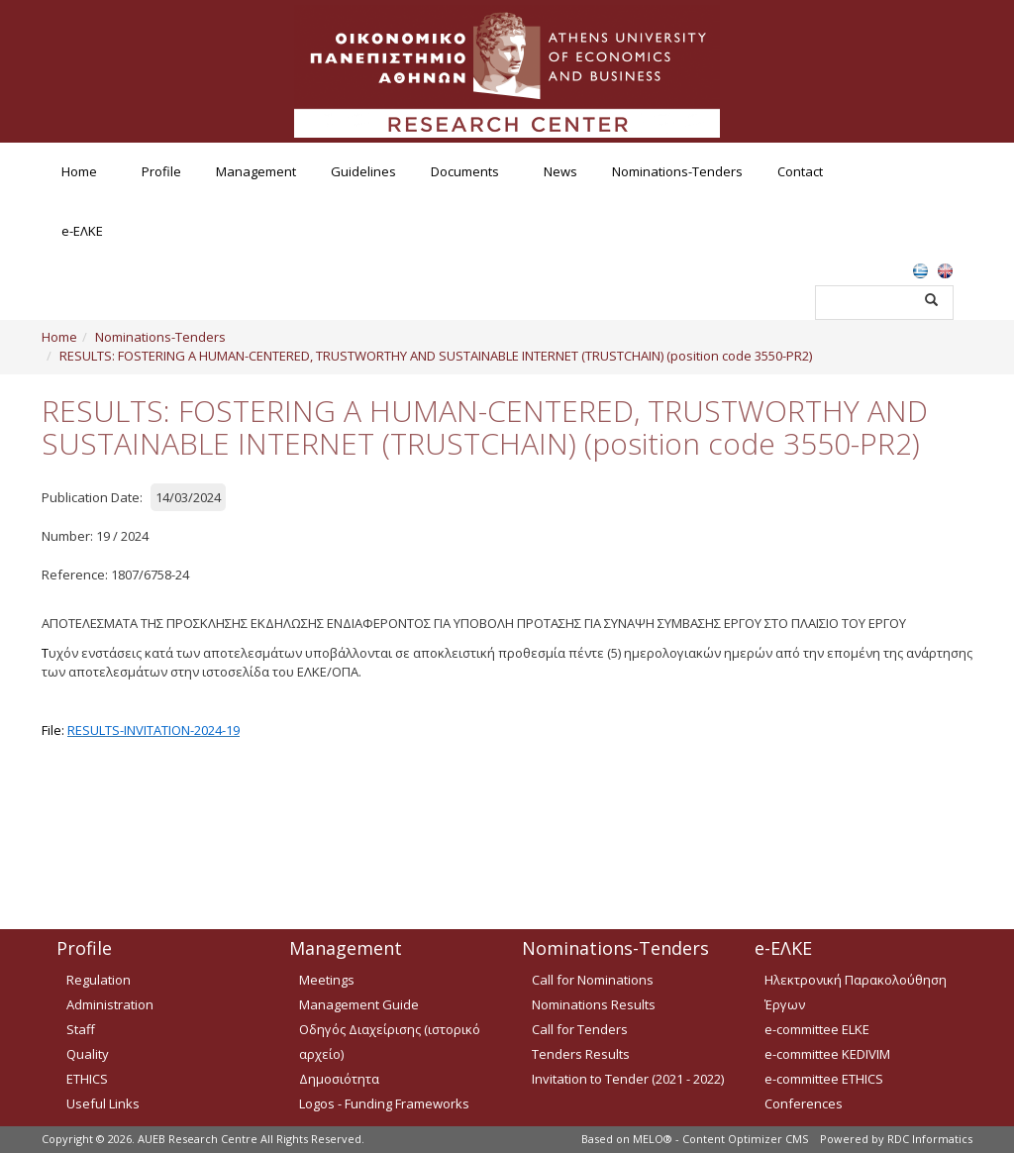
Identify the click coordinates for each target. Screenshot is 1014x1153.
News (560, 171)
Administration (109, 1004)
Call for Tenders (580, 1029)
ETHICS (87, 1079)
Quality (87, 1054)
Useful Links (103, 1103)
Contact (800, 171)
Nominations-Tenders (677, 171)
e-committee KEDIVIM (827, 1054)
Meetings (327, 980)
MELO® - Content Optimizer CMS (720, 1138)
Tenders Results (581, 1054)
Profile (161, 171)
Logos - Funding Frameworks (384, 1103)
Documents (465, 171)
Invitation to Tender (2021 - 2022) (628, 1079)
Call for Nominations (593, 980)
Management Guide (359, 1004)
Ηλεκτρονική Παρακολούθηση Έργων (855, 992)
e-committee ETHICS (823, 1079)
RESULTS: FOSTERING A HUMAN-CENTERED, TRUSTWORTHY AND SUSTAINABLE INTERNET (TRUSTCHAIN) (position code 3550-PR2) (435, 356)
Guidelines (363, 171)
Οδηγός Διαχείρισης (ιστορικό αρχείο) (389, 1041)
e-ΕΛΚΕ (82, 231)
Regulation (98, 980)
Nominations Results (594, 1004)
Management (256, 171)
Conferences (803, 1103)
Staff (80, 1029)
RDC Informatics (929, 1138)
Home (79, 171)
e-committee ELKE (816, 1029)
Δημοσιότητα (339, 1079)
